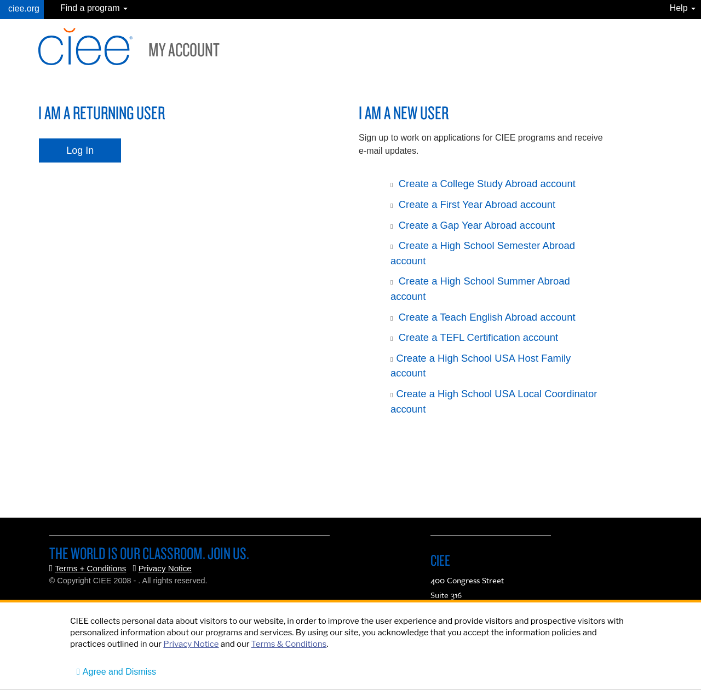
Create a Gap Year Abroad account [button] (477, 225)
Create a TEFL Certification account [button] (478, 337)
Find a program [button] (94, 8)
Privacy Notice (165, 568)
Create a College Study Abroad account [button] (487, 183)
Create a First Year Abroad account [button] (477, 204)
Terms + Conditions (90, 568)
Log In (80, 150)
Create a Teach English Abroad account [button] (487, 317)
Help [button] (683, 8)
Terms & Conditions (289, 644)
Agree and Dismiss (119, 671)
